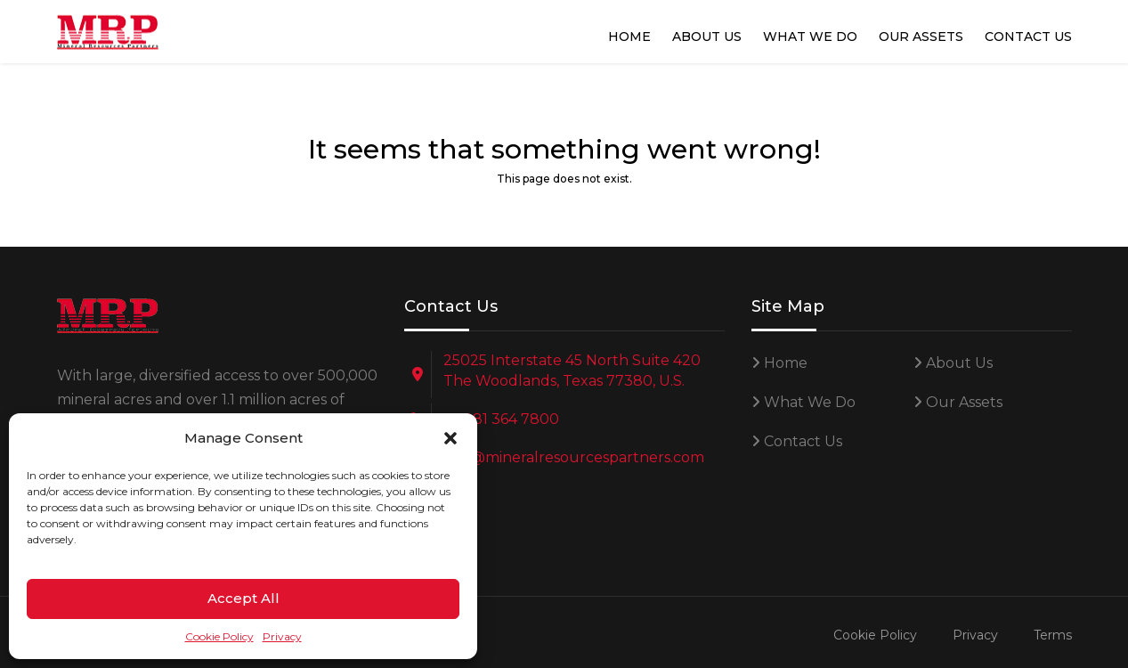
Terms (1053, 635)
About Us (707, 37)
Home (629, 37)
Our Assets (921, 37)
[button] (450, 438)
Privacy (282, 636)
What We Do (810, 37)
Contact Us (1028, 37)
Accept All (243, 598)
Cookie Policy (219, 636)
